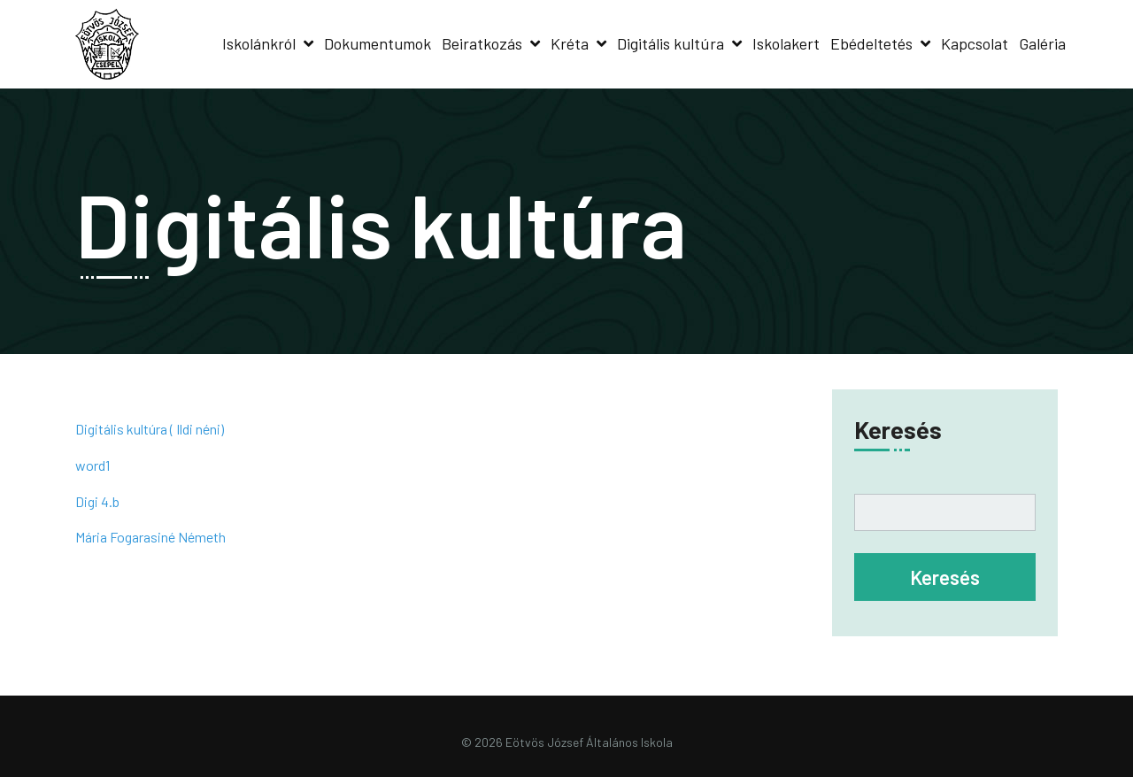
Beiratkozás (482, 43)
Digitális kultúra (670, 43)
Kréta (570, 43)
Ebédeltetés (871, 43)
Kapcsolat (974, 43)
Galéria (1042, 43)
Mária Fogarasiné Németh (150, 536)
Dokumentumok (377, 43)
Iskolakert (786, 43)
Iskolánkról (259, 43)
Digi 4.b (97, 501)
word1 (92, 465)
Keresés (898, 429)
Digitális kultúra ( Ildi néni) (149, 428)
